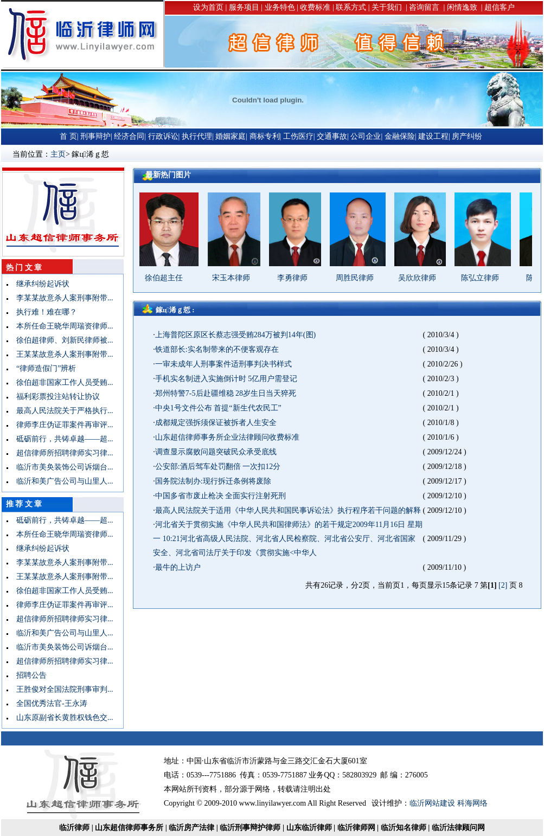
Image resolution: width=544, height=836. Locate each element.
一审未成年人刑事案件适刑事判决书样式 (223, 364)
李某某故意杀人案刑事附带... (61, 298)
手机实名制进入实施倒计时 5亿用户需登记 (226, 379)
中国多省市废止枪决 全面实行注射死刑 (220, 496)
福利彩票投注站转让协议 (54, 397)
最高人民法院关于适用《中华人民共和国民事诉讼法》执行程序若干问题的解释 (288, 510)
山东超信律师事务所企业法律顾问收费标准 (227, 437)
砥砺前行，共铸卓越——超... (61, 439)
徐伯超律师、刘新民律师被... (61, 340)
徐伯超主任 (169, 278)
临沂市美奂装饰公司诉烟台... (61, 467)
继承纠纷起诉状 (39, 284)
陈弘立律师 (485, 278)
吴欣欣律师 (422, 278)
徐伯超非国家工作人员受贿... (61, 382)
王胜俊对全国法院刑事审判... (61, 689)
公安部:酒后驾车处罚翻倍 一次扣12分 (217, 466)
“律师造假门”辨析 (42, 368)
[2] (502, 585)
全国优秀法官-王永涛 (48, 703)
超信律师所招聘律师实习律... (61, 453)
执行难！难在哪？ (43, 312)
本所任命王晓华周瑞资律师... (61, 326)
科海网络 (472, 803)
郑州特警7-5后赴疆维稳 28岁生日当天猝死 (225, 393)
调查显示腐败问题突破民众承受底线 (216, 452)
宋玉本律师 (236, 278)
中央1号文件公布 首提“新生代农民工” (218, 408)
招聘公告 (28, 675)
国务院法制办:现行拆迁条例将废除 (213, 481)
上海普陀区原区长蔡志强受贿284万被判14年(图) (235, 335)
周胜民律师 (360, 278)
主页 (58, 154)
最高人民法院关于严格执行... (61, 411)
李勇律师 (297, 278)
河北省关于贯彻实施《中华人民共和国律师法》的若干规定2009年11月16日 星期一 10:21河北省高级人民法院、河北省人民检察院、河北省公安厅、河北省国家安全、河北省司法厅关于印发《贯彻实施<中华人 (287, 538)
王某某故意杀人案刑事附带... (61, 354)
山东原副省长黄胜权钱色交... (61, 717)
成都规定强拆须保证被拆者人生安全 (216, 423)
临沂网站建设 (432, 803)
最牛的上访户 (178, 567)
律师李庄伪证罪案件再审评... (61, 425)
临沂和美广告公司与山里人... (61, 481)
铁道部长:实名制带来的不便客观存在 (217, 349)
